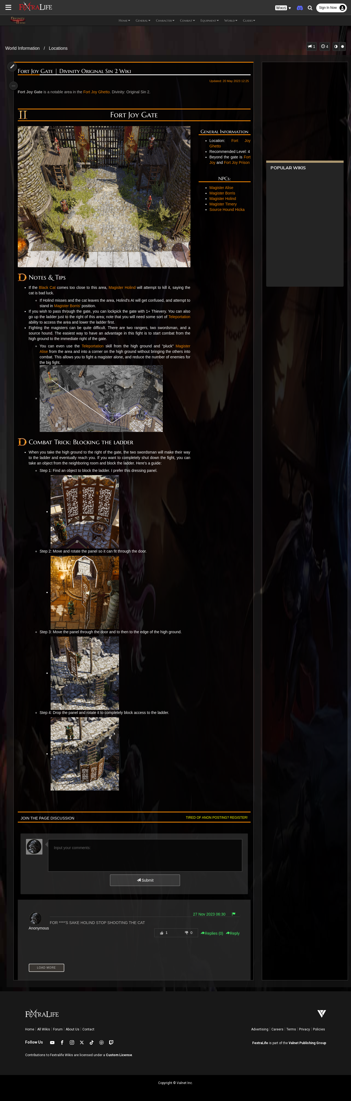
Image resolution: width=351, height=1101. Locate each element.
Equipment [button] (210, 20)
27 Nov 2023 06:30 (207, 914)
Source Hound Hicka (225, 220)
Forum (58, 1029)
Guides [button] (249, 20)
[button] (283, 8)
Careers (277, 1029)
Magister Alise (220, 198)
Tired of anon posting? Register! (214, 818)
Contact (88, 1029)
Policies (319, 1029)
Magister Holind (122, 287)
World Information (22, 48)
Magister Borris (221, 204)
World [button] (230, 20)
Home (29, 1029)
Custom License (119, 1055)
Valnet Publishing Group (307, 1043)
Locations (58, 48)
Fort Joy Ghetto (98, 92)
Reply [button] (230, 933)
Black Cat (48, 287)
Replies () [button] (210, 933)
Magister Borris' (73, 306)
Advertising (259, 1029)
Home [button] (124, 20)
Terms (291, 1029)
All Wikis (43, 1029)
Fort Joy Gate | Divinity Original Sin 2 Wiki (75, 71)
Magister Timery (222, 215)
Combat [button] (187, 20)
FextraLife (260, 1043)
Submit (144, 880)
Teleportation (41, 322)
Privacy (304, 1029)
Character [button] (165, 20)
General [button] (143, 20)
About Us (72, 1029)
